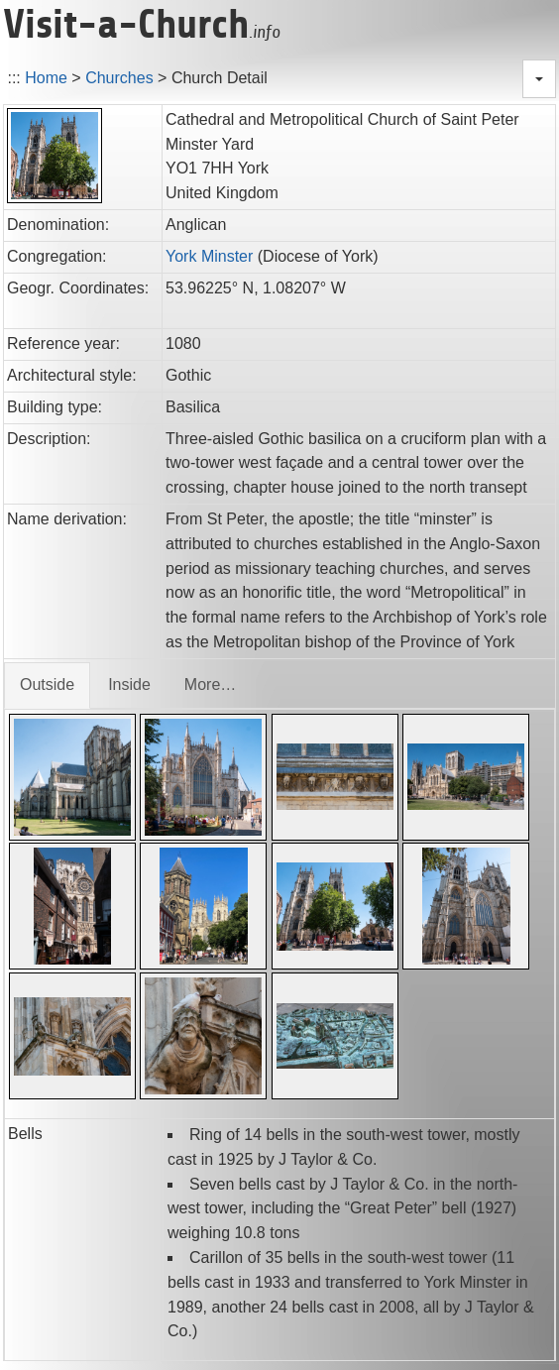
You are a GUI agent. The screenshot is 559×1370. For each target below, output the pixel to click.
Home (46, 77)
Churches (119, 77)
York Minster (209, 256)
